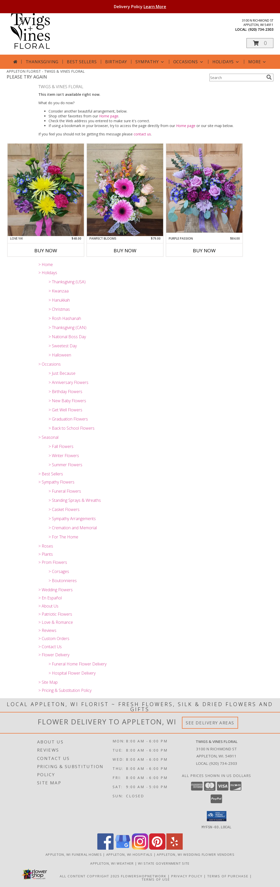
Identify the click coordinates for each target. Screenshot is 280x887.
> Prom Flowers (52, 562)
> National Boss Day (67, 336)
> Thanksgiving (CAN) (67, 327)
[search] (269, 77)
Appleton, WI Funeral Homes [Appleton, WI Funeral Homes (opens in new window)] (73, 854)
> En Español (50, 598)
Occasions (188, 62)
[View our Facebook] (105, 848)
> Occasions (49, 364)
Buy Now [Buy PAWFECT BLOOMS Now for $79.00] (125, 250)
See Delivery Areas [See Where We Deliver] (210, 723)
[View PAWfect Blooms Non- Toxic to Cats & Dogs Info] (125, 190)
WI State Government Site (164, 863)
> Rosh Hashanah (65, 318)
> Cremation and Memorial (73, 528)
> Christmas (59, 309)
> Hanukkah (59, 300)
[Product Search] (237, 77)
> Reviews (47, 630)
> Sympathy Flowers (56, 482)
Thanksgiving (42, 62)
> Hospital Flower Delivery (72, 673)
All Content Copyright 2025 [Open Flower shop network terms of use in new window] (90, 876)
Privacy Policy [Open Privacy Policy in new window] (187, 876)
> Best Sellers (50, 474)
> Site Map (48, 682)
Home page (108, 116)
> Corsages (59, 571)
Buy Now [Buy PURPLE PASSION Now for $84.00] (204, 250)
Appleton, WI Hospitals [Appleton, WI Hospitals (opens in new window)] (129, 854)
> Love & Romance (55, 622)
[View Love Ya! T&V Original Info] (46, 190)
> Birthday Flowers (65, 391)
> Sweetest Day (63, 346)
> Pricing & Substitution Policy (64, 690)
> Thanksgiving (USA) (67, 282)
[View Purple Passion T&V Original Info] (204, 190)
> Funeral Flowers (65, 491)
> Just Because (62, 373)
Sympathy (150, 62)
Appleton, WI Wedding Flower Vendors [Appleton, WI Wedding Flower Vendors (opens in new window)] (196, 854)
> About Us (48, 606)
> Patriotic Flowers (55, 614)
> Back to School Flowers (72, 428)
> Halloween (60, 355)
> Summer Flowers (65, 465)
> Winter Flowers (64, 455)
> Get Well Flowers (65, 410)
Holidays (226, 62)
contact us (142, 134)
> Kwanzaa (59, 291)
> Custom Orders (53, 638)
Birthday (116, 62)
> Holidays (47, 272)
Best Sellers (82, 62)
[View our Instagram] (140, 848)
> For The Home (63, 537)
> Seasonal (48, 437)
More (257, 62)
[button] (259, 43)
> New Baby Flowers (67, 400)
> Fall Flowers (61, 446)
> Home (45, 264)
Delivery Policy (140, 6)
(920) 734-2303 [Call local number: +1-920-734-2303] (260, 29)
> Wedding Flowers (55, 590)
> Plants (45, 554)
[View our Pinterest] (157, 848)
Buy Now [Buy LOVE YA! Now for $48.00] (45, 250)
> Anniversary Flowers (68, 382)
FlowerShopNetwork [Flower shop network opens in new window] (143, 876)
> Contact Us (50, 646)
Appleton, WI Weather (112, 863)
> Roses (45, 546)
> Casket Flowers (64, 509)
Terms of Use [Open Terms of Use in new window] (156, 879)
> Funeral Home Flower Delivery (77, 664)
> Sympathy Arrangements (72, 518)
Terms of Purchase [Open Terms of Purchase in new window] (227, 876)
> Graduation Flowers (68, 419)
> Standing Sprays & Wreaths (75, 500)
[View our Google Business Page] (123, 848)
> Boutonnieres (63, 580)
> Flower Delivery (53, 655)
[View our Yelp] (174, 848)
